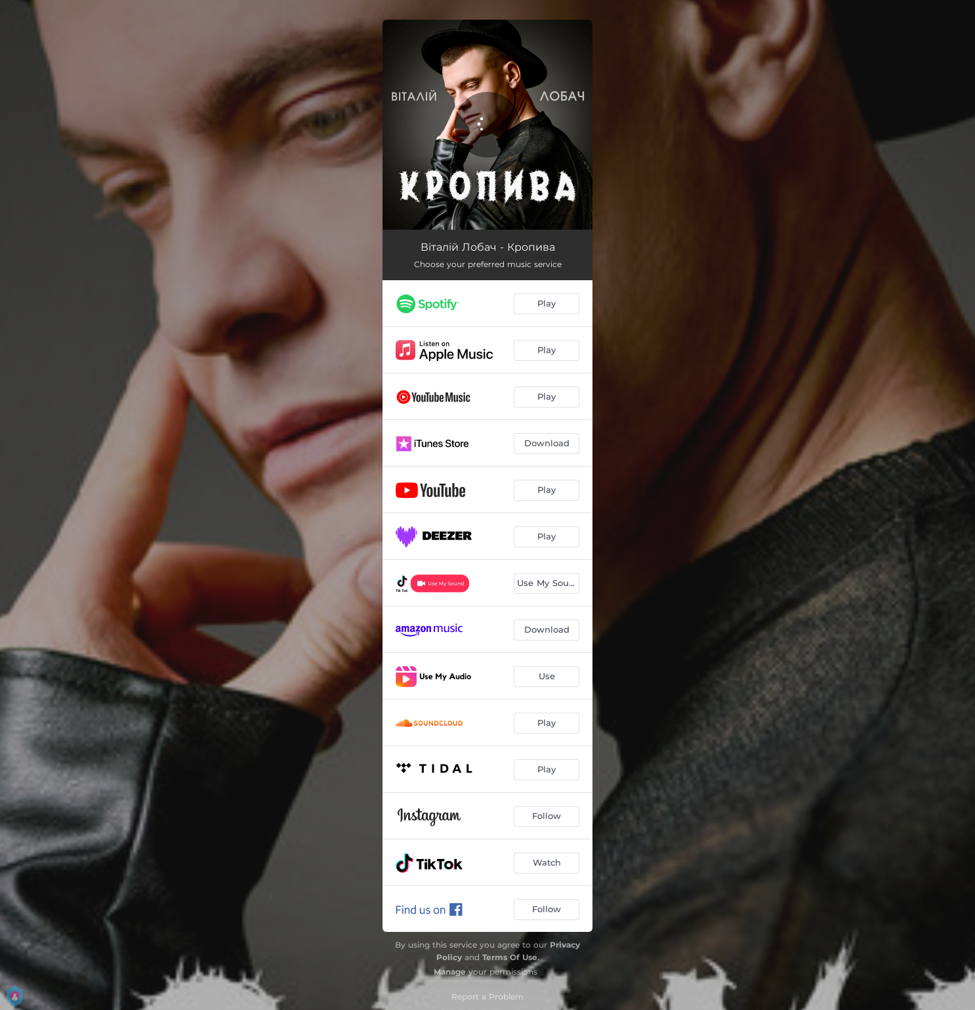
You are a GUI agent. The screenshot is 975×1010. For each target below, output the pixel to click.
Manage (450, 972)
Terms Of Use (509, 957)
